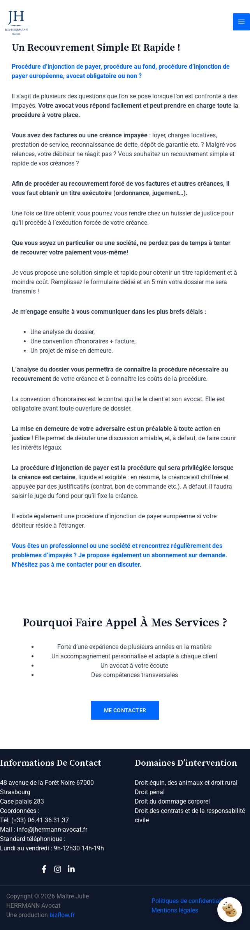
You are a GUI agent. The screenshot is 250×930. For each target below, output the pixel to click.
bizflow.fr (62, 915)
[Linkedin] (71, 869)
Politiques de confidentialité (189, 901)
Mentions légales (174, 910)
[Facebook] (44, 869)
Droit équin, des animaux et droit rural (186, 782)
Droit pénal (150, 792)
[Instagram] (58, 869)
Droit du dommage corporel (172, 801)
